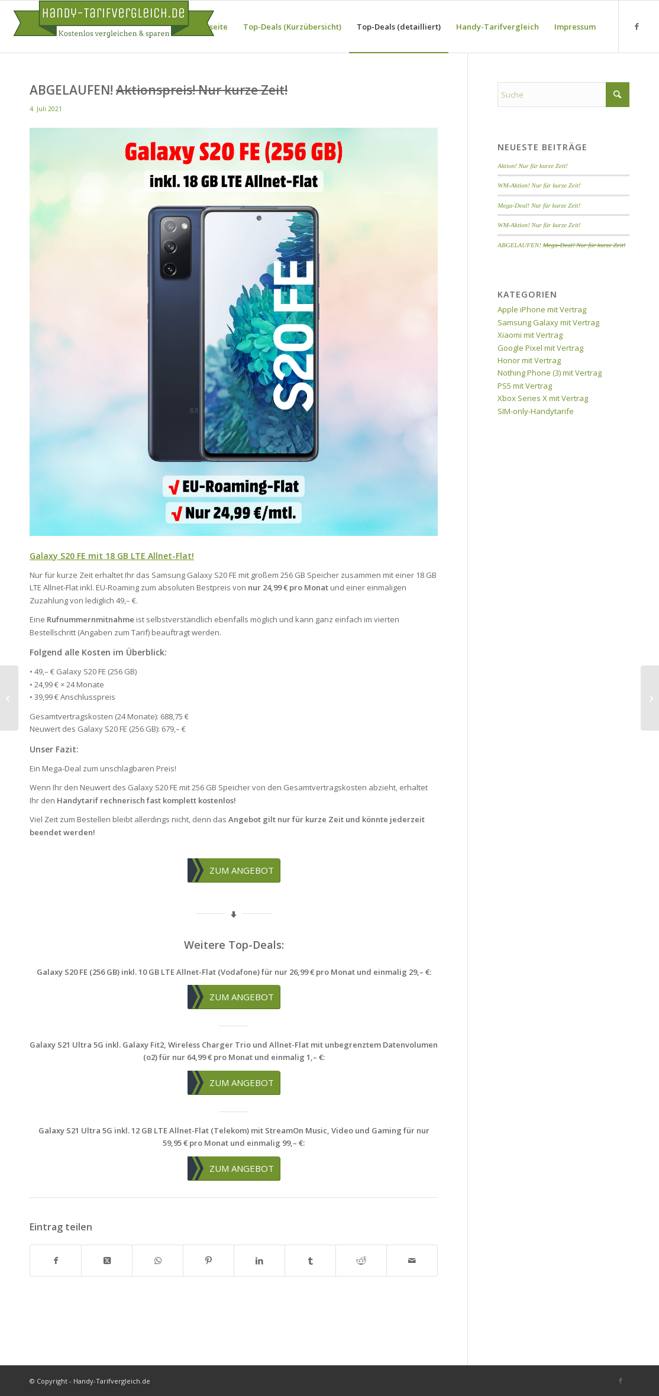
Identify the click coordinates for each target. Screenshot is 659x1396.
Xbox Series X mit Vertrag (543, 398)
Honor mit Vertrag (529, 360)
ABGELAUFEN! (561, 244)
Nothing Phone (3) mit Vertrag (550, 372)
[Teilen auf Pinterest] (208, 1260)
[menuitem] (209, 27)
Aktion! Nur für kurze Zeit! (532, 165)
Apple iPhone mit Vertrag (542, 309)
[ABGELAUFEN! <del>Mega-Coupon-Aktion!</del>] (650, 698)
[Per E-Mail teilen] (412, 1260)
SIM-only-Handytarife (536, 411)
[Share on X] (107, 1260)
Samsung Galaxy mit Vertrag (548, 322)
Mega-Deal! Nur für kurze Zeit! (539, 205)
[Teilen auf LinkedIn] (259, 1260)
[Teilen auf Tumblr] (310, 1260)
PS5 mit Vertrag (525, 385)
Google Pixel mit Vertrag (540, 347)
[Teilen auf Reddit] (361, 1260)
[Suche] (563, 94)
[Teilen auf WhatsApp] (158, 1260)
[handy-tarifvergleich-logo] (113, 27)
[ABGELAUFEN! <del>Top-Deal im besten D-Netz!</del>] (9, 698)
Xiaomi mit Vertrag (530, 334)
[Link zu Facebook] (637, 26)
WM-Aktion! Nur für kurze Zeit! (539, 185)
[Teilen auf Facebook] (55, 1260)
